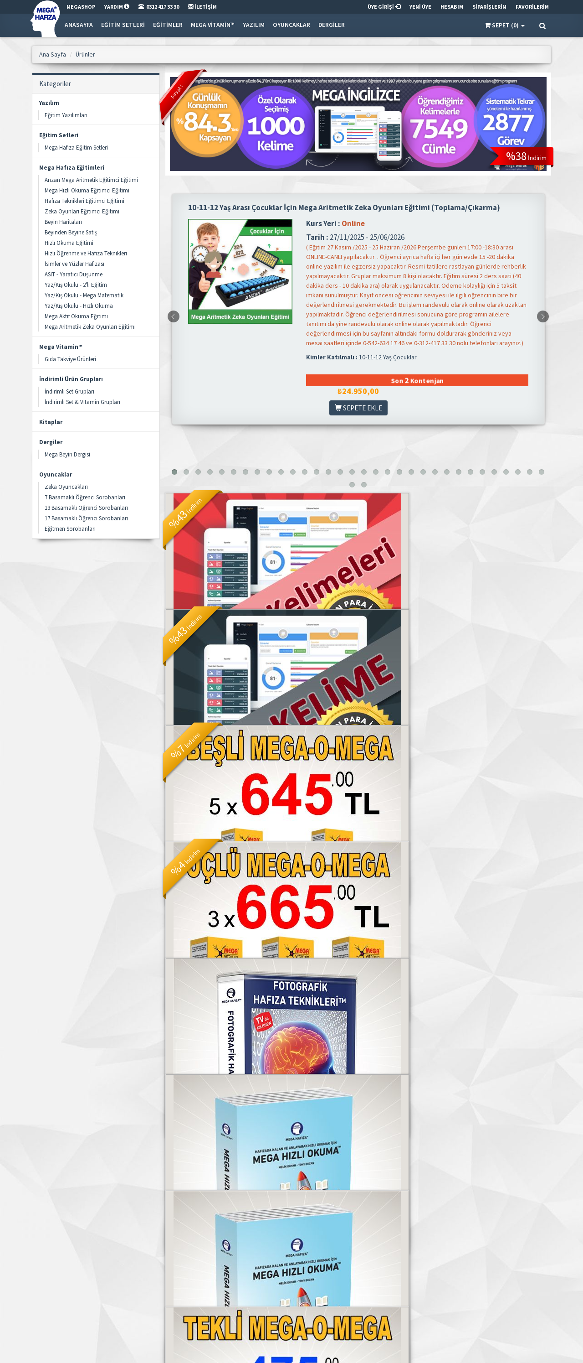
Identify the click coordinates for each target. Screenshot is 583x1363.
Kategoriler (178, 1264)
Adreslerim (355, 1264)
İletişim (262, 1252)
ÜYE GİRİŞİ (384, 6)
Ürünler (174, 1252)
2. (189, 1150)
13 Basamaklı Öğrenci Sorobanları (86, 508)
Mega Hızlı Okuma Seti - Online (225, 1049)
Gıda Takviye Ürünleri (70, 359)
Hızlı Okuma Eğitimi (69, 243)
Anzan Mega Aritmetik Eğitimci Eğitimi (91, 180)
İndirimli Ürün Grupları (71, 379)
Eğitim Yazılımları (66, 115)
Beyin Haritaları (63, 222)
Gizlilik (262, 1264)
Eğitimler (168, 25)
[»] (330, 1150)
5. (237, 1150)
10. (273, 1150)
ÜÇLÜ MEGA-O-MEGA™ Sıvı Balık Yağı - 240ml (225, 837)
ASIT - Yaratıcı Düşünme (73, 274)
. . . (254, 1150)
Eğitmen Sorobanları (70, 529)
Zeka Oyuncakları (66, 487)
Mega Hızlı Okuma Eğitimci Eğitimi (87, 190)
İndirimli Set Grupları (69, 391)
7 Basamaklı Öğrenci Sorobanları (85, 497)
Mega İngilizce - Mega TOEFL (225, 621)
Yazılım (254, 25)
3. (205, 1150)
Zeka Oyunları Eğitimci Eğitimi (82, 211)
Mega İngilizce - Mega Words (358, 621)
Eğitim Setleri (123, 25)
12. (311, 1150)
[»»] (348, 1150)
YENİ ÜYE (420, 6)
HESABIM (451, 6)
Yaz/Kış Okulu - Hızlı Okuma (79, 306)
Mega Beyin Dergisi (67, 454)
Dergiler (331, 25)
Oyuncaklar (291, 25)
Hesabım (353, 1252)
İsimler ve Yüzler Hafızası (74, 264)
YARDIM (116, 6)
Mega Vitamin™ (213, 25)
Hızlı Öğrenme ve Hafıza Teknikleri (86, 253)
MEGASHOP (80, 6)
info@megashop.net (75, 1264)
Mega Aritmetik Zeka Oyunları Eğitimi (90, 327)
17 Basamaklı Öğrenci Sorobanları (86, 518)
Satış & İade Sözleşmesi (282, 1276)
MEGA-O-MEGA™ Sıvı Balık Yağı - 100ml (358, 1049)
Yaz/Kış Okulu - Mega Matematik (84, 295)
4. (221, 1150)
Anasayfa (79, 25)
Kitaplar (50, 422)
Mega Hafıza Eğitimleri (71, 167)
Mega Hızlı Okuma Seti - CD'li (491, 837)
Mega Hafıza (269, 1240)
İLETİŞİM (202, 6)
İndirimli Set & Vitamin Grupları (82, 402)
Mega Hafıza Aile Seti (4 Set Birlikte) (491, 1049)
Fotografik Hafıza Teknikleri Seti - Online (358, 837)
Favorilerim (357, 1276)
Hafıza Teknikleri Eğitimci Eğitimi (84, 201)
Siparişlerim (357, 1288)
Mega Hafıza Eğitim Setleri (76, 147)
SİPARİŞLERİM (489, 6)
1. (173, 1150)
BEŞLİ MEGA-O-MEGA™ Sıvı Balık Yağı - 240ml (492, 625)
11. (292, 1150)
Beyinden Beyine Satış (71, 232)
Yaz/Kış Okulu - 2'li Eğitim (76, 285)
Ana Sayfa (177, 1240)
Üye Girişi (354, 1240)
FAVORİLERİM (532, 6)
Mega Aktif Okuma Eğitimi (76, 316)
